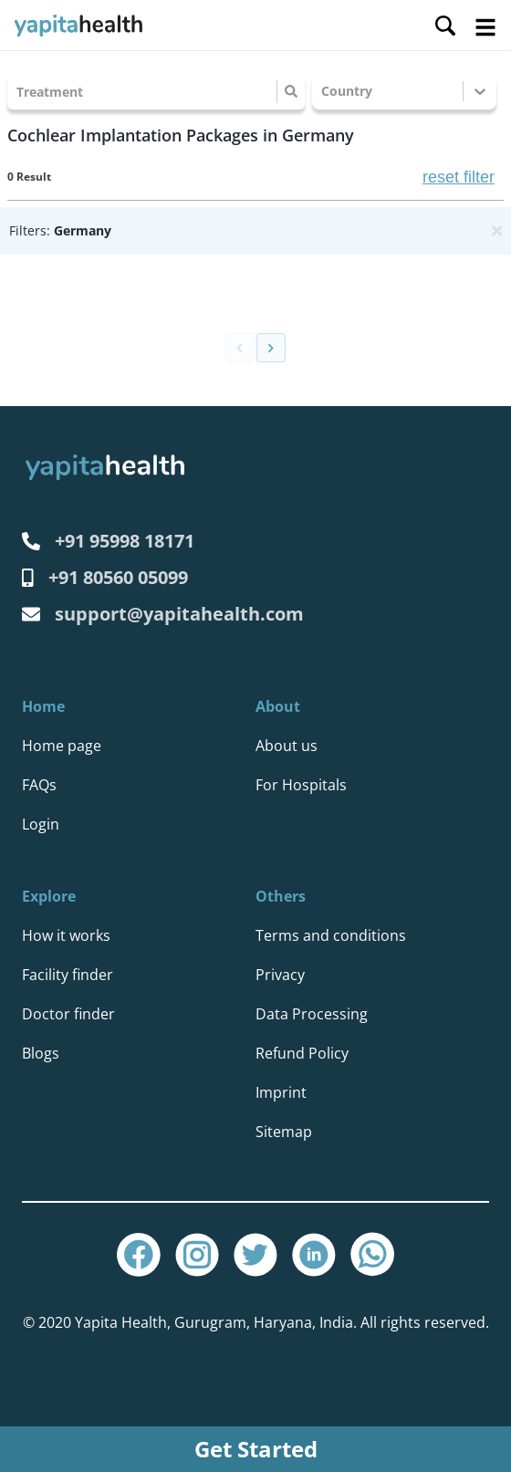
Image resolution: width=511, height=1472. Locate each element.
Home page (61, 746)
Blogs (40, 1053)
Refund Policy (302, 1053)
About (278, 706)
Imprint (281, 1092)
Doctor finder (68, 1014)
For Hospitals (301, 785)
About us (287, 746)
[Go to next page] (271, 347)
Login (40, 824)
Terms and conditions (331, 935)
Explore (49, 896)
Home (43, 706)
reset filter (458, 177)
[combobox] (18, 91)
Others (281, 896)
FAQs (39, 785)
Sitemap (284, 1132)
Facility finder (67, 975)
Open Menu (485, 27)
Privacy (280, 975)
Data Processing (312, 1014)
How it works (66, 935)
